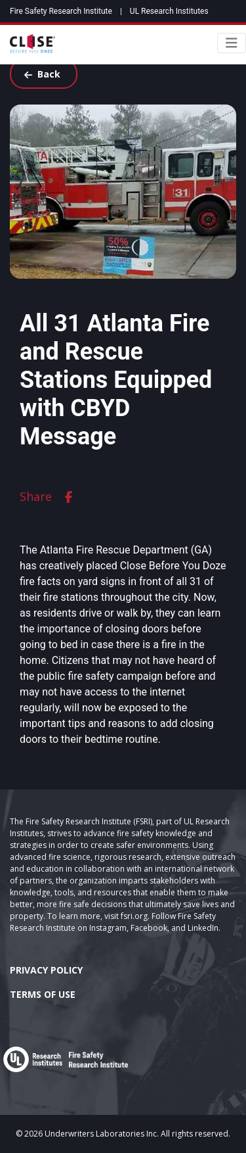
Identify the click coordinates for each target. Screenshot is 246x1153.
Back (42, 74)
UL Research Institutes (169, 11)
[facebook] (68, 497)
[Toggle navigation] (231, 43)
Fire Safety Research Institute (61, 11)
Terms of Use (42, 994)
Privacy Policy (46, 970)
